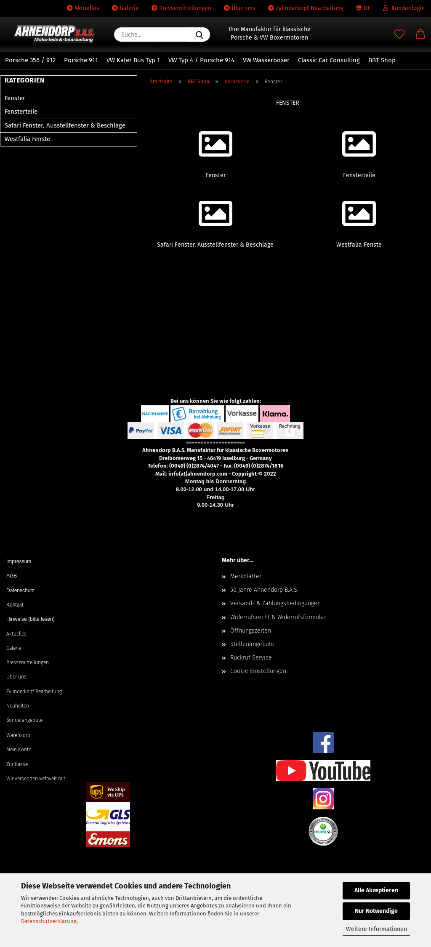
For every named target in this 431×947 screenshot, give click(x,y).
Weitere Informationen (376, 929)
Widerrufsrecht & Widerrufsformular (278, 617)
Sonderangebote (24, 720)
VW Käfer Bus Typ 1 (133, 60)
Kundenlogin (404, 8)
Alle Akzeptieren (376, 890)
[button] (420, 34)
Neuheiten (17, 706)
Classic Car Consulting (329, 60)
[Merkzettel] (399, 34)
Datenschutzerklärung (49, 921)
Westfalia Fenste (27, 139)
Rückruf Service (251, 657)
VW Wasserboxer (266, 60)
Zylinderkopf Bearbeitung (305, 8)
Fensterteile (21, 111)
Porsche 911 (81, 60)
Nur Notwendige (376, 911)
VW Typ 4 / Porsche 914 (201, 60)
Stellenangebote (252, 644)
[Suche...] (199, 34)
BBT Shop (382, 60)
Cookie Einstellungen (258, 671)
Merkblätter (245, 576)
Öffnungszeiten (250, 630)
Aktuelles (83, 8)
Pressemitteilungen (181, 8)
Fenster (15, 98)
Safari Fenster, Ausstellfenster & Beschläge (65, 125)
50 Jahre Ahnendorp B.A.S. (264, 589)
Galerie (125, 8)
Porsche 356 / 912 (30, 60)
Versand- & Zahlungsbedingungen (275, 603)
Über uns (239, 8)
